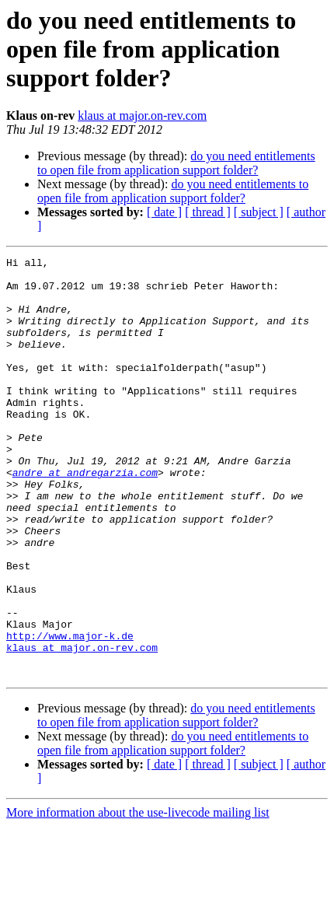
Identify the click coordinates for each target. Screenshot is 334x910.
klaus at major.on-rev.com (142, 115)
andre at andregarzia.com (85, 516)
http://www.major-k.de (70, 712)
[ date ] (164, 212)
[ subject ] (259, 212)
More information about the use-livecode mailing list (138, 896)
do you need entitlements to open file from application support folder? (176, 163)
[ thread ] (208, 212)
